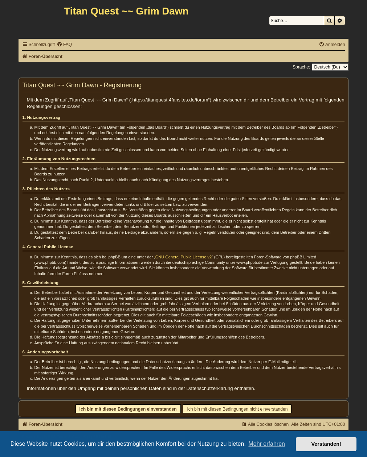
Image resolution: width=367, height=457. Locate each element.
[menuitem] (64, 45)
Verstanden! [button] (326, 444)
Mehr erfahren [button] (266, 444)
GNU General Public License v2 (183, 257)
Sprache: (301, 67)
